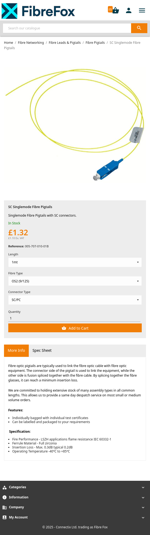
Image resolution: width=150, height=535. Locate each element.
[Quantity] (74, 318)
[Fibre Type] (75, 281)
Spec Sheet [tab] (42, 350)
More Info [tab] (16, 350)
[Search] (75, 28)
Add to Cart (78, 328)
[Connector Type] (75, 300)
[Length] (75, 262)
